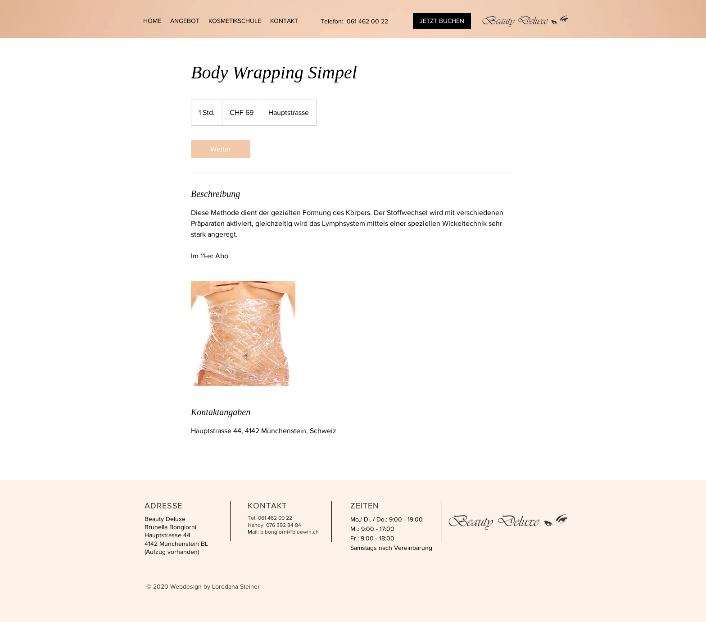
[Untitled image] (243, 333)
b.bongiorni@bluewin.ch (289, 532)
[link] (220, 149)
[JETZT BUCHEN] (442, 21)
